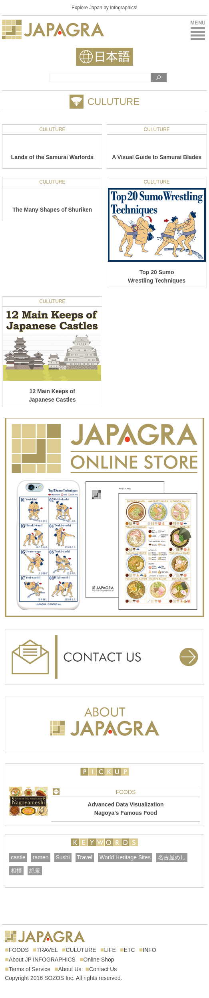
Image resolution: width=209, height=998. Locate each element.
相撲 (16, 870)
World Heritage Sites (125, 857)
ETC (129, 950)
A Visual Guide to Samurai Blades (156, 157)
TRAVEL (47, 950)
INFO (149, 950)
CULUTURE (52, 129)
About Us (70, 969)
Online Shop (99, 959)
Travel (84, 857)
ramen (41, 857)
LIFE (110, 950)
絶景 (34, 870)
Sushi (63, 857)
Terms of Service (29, 969)
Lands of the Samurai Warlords (52, 157)
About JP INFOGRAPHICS (42, 959)
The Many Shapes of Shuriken (52, 209)
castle (18, 857)
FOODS (126, 792)
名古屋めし (172, 857)
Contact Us (103, 969)
